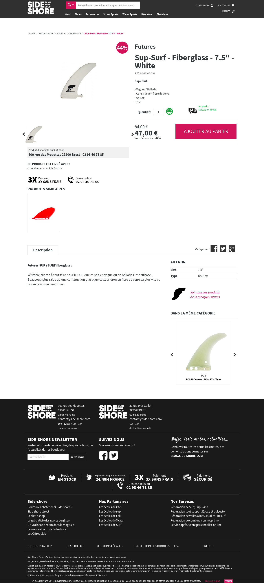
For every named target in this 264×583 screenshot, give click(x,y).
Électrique (162, 14)
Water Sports (129, 14)
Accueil (32, 33)
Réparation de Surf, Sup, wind (189, 507)
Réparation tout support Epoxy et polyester (198, 511)
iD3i (98, 575)
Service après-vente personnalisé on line (195, 525)
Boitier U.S (75, 33)
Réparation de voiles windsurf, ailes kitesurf (197, 516)
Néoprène (146, 14)
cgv (176, 546)
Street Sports (110, 14)
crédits (207, 546)
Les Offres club (36, 534)
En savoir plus (212, 580)
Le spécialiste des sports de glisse (48, 520)
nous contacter (39, 546)
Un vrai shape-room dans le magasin (50, 525)
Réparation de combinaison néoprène (194, 520)
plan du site (75, 546)
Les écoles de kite (110, 507)
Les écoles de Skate (111, 520)
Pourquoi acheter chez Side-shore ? (49, 507)
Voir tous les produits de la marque (205, 294)
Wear (68, 14)
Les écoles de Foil (110, 516)
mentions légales (109, 546)
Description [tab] (43, 249)
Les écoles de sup (110, 511)
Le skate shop (36, 516)
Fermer (228, 581)
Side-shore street (38, 511)
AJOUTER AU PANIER (206, 131)
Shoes (78, 14)
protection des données (152, 546)
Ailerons (61, 33)
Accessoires (92, 14)
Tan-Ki (104, 575)
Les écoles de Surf (110, 525)
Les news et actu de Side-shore (46, 529)
